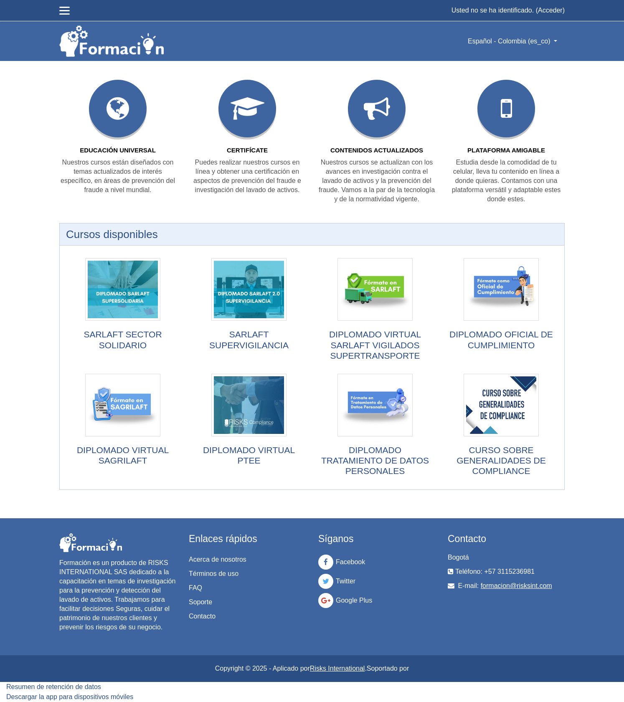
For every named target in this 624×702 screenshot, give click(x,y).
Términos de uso (213, 573)
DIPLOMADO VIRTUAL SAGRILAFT (123, 455)
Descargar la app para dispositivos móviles (69, 696)
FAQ (195, 587)
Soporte (200, 602)
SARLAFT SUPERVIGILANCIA (249, 339)
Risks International (337, 668)
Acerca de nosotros (217, 559)
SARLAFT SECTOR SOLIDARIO (123, 339)
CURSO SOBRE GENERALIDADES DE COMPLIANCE (501, 460)
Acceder (550, 10)
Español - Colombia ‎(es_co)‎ (510, 41)
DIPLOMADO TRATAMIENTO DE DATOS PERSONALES (375, 460)
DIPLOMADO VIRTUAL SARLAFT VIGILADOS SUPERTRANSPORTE (375, 344)
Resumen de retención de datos (53, 686)
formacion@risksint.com (516, 585)
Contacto (202, 616)
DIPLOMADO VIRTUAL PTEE (249, 455)
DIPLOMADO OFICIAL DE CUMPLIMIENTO (501, 339)
